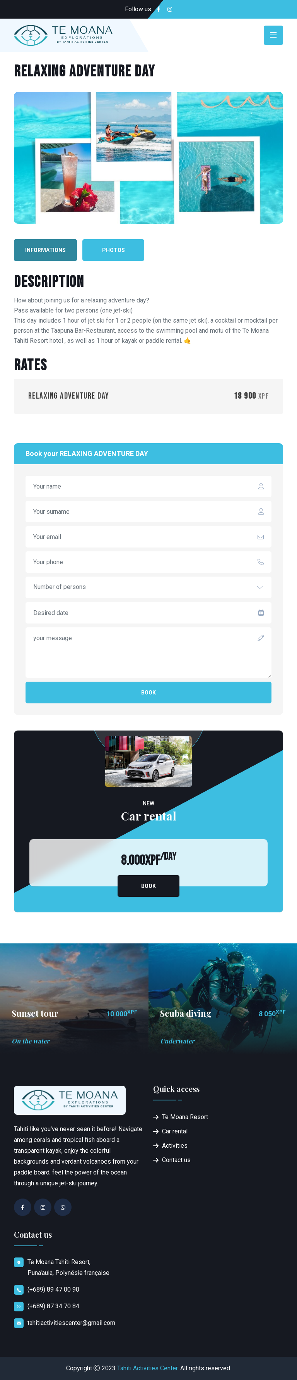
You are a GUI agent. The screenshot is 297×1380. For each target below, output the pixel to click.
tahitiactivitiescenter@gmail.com (71, 1322)
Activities (175, 1145)
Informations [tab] (45, 250)
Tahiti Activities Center (147, 1368)
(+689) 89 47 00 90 (53, 1289)
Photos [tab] (113, 250)
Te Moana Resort (185, 1117)
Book (148, 692)
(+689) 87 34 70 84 (53, 1306)
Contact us (176, 1160)
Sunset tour (35, 1013)
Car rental (175, 1131)
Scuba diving (186, 1013)
